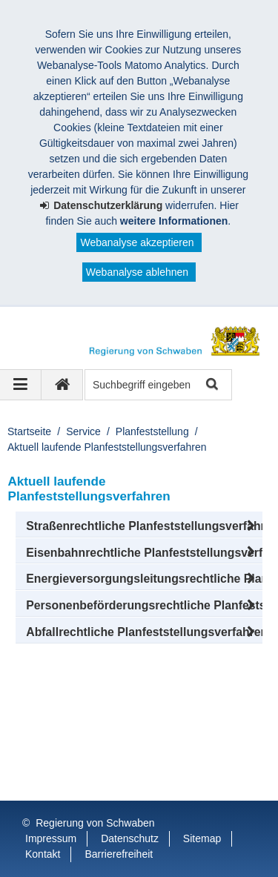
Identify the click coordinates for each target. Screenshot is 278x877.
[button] (139, 526)
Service (83, 431)
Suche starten (211, 385)
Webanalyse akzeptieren (136, 242)
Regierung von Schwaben (95, 823)
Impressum (50, 838)
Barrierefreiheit (119, 854)
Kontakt (42, 854)
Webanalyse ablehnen (137, 272)
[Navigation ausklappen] (21, 384)
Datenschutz (130, 838)
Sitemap (202, 838)
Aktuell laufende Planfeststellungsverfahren (107, 447)
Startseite (29, 431)
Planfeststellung (152, 431)
